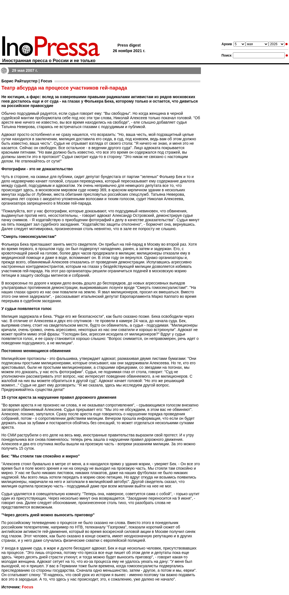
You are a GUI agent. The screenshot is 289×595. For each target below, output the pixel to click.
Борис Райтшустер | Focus (26, 81)
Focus (27, 587)
